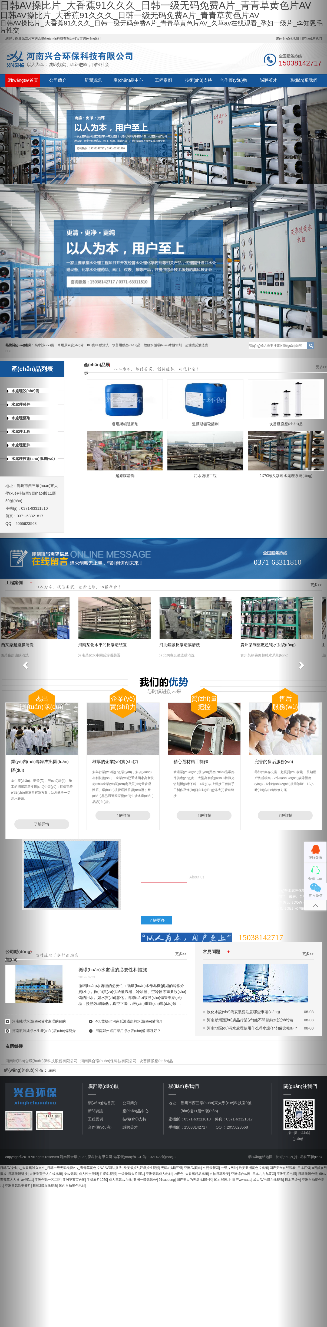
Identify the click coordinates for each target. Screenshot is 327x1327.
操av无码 (70, 1174)
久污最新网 (211, 1168)
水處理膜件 (18, 404)
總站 (52, 1070)
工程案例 (163, 80)
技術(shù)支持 (198, 80)
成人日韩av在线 (120, 1180)
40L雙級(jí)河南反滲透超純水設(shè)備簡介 (129, 1021)
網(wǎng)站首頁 (23, 80)
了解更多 (157, 920)
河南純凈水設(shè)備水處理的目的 (39, 1021)
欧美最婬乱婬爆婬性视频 (141, 1168)
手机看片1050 (97, 1180)
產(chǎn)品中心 (128, 80)
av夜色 (179, 1174)
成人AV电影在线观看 (268, 1180)
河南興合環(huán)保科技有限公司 (108, 1061)
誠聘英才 (268, 80)
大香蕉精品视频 (196, 1174)
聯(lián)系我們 (304, 80)
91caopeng (167, 1180)
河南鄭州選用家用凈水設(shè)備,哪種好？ (128, 1031)
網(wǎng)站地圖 (260, 1157)
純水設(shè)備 (44, 345)
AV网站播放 (113, 1168)
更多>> (321, 367)
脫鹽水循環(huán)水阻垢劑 (162, 345)
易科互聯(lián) (311, 1157)
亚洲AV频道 (192, 1168)
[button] (24, 663)
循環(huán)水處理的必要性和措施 (112, 969)
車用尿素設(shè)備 (71, 345)
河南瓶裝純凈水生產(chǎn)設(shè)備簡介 (44, 1031)
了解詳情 (41, 824)
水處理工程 (18, 431)
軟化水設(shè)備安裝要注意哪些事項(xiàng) (243, 1012)
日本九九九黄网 (263, 1174)
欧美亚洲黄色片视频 (253, 1168)
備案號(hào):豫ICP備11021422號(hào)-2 (144, 1157)
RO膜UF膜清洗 (98, 345)
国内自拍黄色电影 (72, 1186)
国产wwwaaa (241, 1180)
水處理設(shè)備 (23, 391)
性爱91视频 (108, 1174)
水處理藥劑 (18, 418)
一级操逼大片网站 (131, 1174)
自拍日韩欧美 (219, 1174)
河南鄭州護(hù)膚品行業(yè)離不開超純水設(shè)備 (250, 1020)
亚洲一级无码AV (145, 1180)
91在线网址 (222, 1180)
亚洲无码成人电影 (159, 1174)
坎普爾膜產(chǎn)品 (126, 345)
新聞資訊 (93, 80)
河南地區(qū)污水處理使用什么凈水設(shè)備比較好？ (252, 1028)
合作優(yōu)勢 (233, 80)
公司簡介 (58, 80)
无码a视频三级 (171, 1168)
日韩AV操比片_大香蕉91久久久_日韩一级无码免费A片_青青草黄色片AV (52, 1168)
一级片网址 (229, 1168)
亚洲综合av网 (241, 1174)
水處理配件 (18, 445)
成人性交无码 (88, 1174)
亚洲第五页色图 (73, 1180)
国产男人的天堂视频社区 (194, 1180)
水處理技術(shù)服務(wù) (31, 458)
